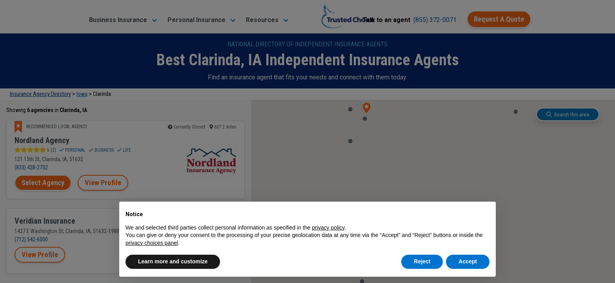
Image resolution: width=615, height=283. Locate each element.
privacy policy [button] (328, 227)
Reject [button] (422, 261)
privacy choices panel (152, 243)
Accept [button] (468, 261)
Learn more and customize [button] (172, 261)
